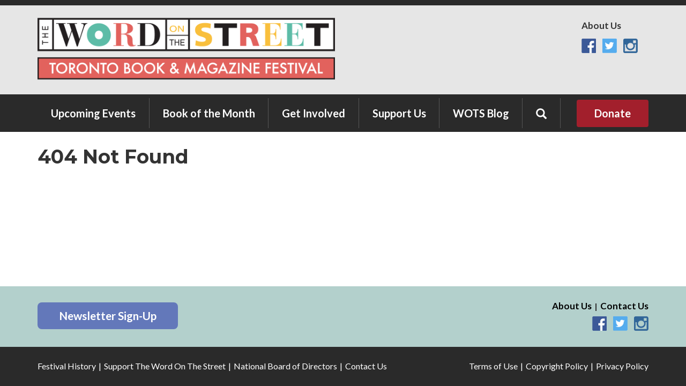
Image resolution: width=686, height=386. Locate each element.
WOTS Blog (481, 113)
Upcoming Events (93, 113)
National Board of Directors (285, 366)
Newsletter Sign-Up (107, 315)
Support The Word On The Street (165, 366)
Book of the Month (209, 113)
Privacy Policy (622, 366)
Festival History (67, 366)
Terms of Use (493, 366)
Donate (612, 113)
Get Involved (313, 113)
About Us (601, 25)
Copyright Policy (557, 366)
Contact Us (624, 305)
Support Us (399, 113)
